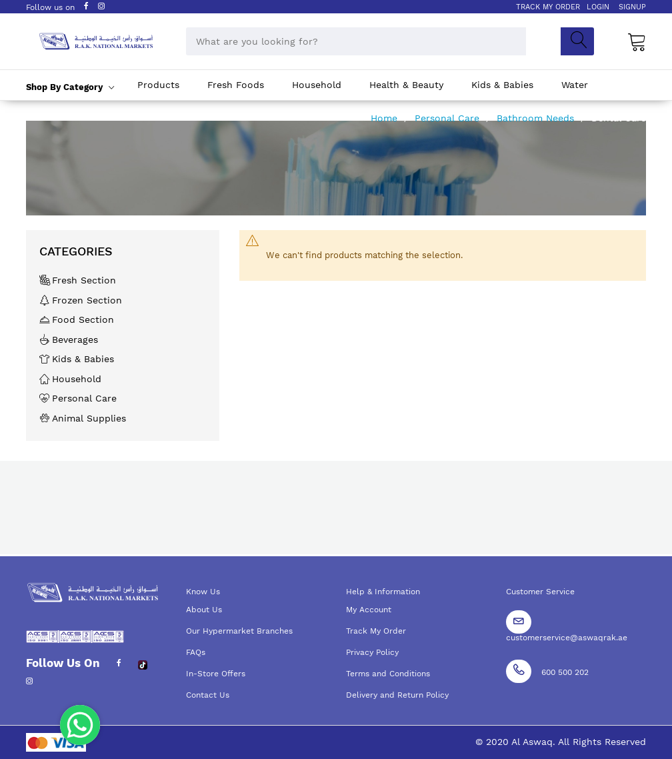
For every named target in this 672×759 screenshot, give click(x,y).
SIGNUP (632, 7)
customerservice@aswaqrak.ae (566, 637)
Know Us (203, 591)
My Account (368, 609)
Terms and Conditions (388, 673)
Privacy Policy (372, 652)
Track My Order (376, 631)
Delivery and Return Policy (397, 695)
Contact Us (207, 695)
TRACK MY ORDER (548, 7)
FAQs (195, 652)
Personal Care (449, 118)
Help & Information (383, 591)
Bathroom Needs (537, 118)
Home (386, 118)
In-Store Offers (215, 673)
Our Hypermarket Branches (239, 631)
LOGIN (598, 7)
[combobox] (356, 41)
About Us (204, 609)
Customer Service (540, 591)
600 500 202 (565, 672)
